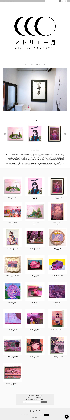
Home (25, 64)
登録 (44, 401)
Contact (44, 64)
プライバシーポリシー (25, 415)
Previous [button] (5, 134)
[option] (15, 134)
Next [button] (65, 134)
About (31, 64)
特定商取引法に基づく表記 (37, 415)
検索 (60, 1)
